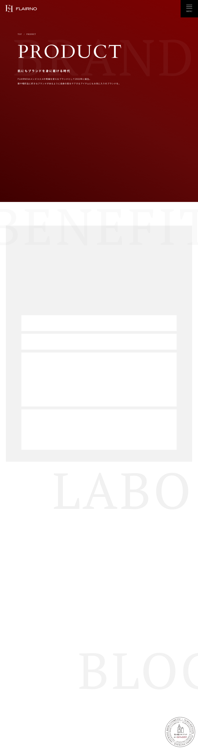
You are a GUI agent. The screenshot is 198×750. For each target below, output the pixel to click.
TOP (20, 34)
